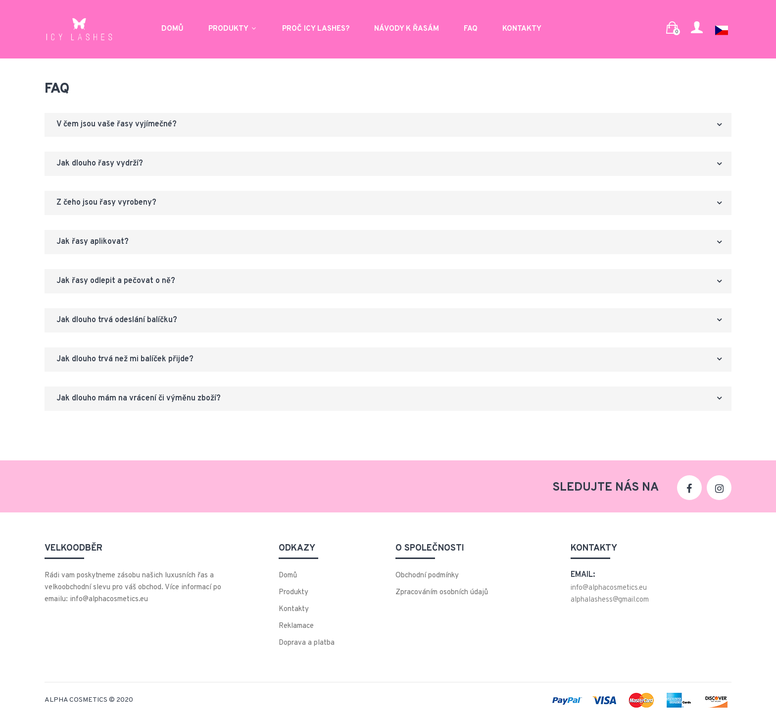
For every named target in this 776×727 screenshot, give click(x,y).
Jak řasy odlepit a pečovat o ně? (118, 286)
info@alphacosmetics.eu (609, 597)
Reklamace (296, 635)
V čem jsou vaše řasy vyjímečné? (119, 125)
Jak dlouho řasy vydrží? (102, 165)
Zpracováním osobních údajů (441, 601)
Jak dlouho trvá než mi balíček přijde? (127, 367)
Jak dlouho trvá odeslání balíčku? (119, 327)
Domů (172, 27)
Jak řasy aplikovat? (95, 246)
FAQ (471, 27)
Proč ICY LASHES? (315, 27)
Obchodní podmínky (427, 584)
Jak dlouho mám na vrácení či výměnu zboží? (141, 407)
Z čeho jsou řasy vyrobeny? (109, 206)
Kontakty (521, 27)
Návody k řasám (406, 27)
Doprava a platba (307, 652)
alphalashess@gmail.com (610, 609)
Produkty (232, 27)
